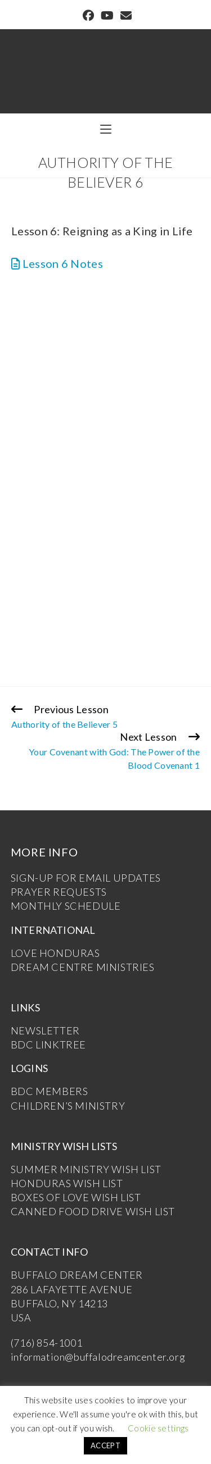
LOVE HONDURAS (55, 953)
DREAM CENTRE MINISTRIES (83, 967)
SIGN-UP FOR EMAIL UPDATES (86, 878)
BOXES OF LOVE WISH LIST (76, 1197)
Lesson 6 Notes (57, 263)
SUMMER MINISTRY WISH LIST (86, 1169)
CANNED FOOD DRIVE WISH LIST (93, 1211)
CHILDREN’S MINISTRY (68, 1106)
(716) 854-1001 (46, 1343)
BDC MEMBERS (49, 1091)
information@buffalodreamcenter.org (98, 1357)
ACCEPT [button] (105, 1445)
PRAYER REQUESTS (59, 892)
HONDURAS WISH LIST (67, 1183)
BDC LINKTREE (48, 1044)
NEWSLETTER (45, 1030)
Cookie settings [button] (158, 1428)
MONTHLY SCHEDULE (66, 906)
